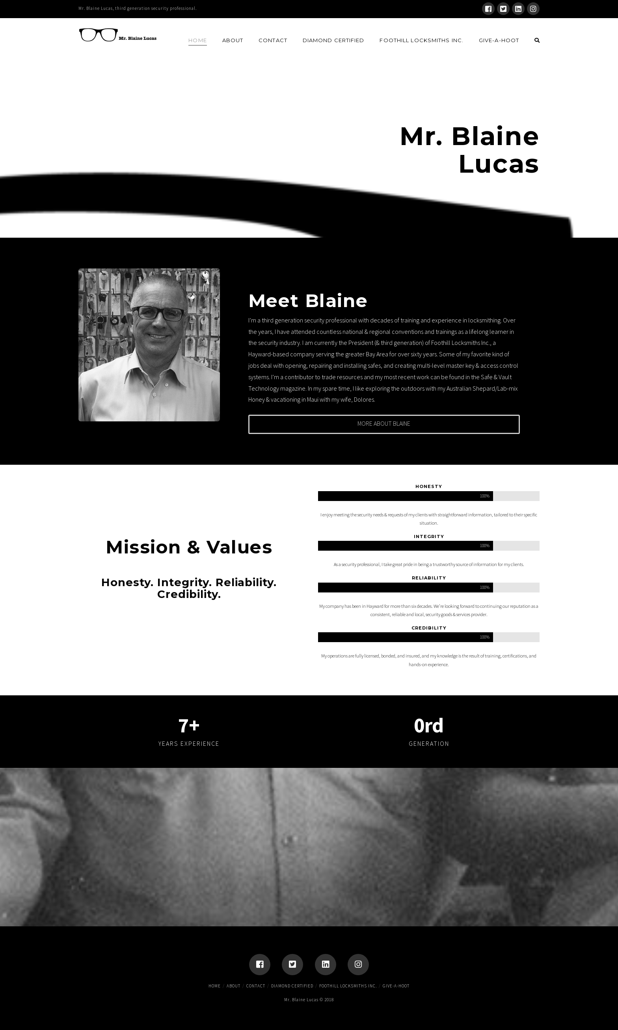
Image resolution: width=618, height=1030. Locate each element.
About (233, 986)
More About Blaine (383, 423)
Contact (255, 986)
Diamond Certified (292, 986)
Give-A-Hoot (396, 986)
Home (214, 986)
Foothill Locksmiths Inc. (348, 986)
